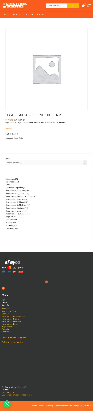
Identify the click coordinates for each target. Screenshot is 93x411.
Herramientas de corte (10, 319)
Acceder (41, 15)
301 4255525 (10, 392)
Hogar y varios (7, 327)
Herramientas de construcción (13, 316)
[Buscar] (85, 162)
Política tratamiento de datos (13, 342)
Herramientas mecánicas (11, 321)
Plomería (5, 329)
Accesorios (6, 309)
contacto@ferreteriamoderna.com (19, 395)
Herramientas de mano (10, 324)
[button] (7, 404)
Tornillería (5, 332)
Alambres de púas (9, 311)
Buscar (73, 5)
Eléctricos (5, 314)
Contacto (28, 15)
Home (4, 300)
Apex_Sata (18, 138)
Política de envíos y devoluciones (14, 338)
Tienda (15, 15)
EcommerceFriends (70, 406)
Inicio (5, 15)
